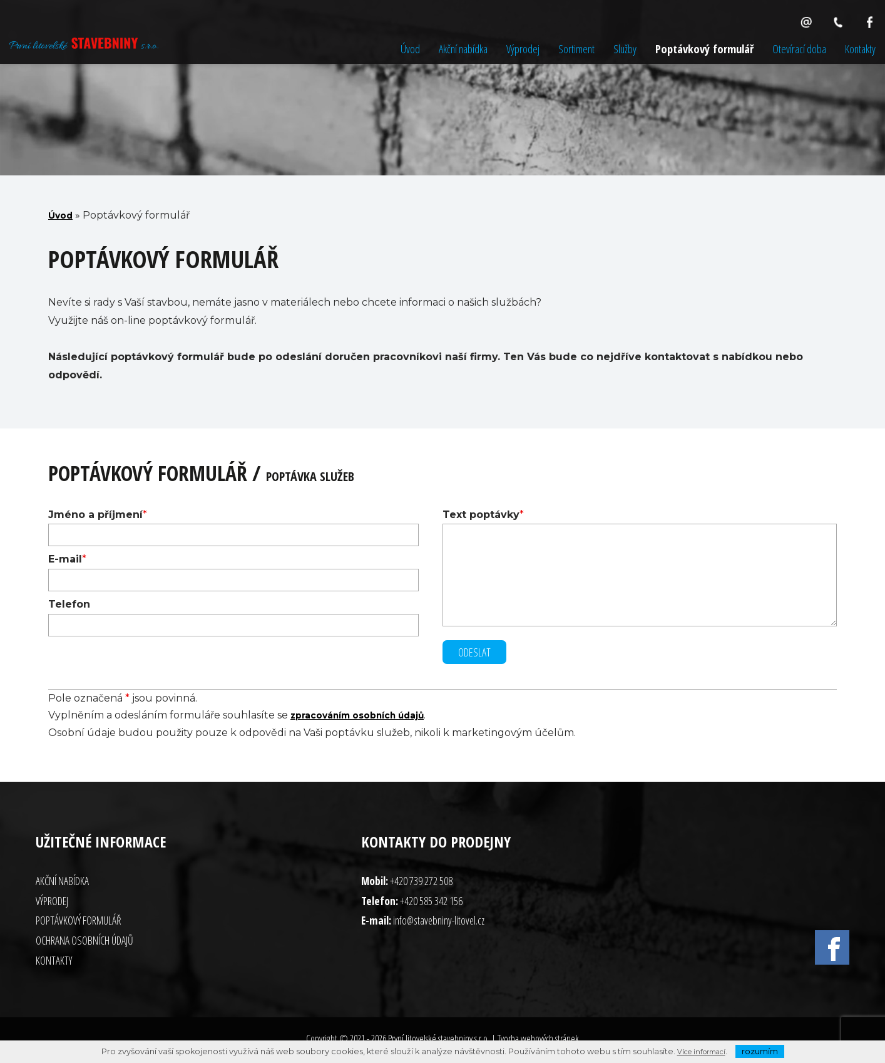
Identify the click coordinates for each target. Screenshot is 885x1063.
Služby (625, 48)
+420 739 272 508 (421, 883)
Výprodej (523, 48)
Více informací (701, 1051)
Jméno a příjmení (95, 515)
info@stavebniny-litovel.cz (438, 922)
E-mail (65, 559)
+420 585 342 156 (431, 903)
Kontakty (860, 48)
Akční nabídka (463, 48)
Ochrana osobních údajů (84, 942)
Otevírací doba (799, 48)
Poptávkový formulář (704, 48)
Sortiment (576, 48)
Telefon (69, 604)
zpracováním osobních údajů (368, 717)
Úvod (410, 48)
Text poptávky (480, 515)
